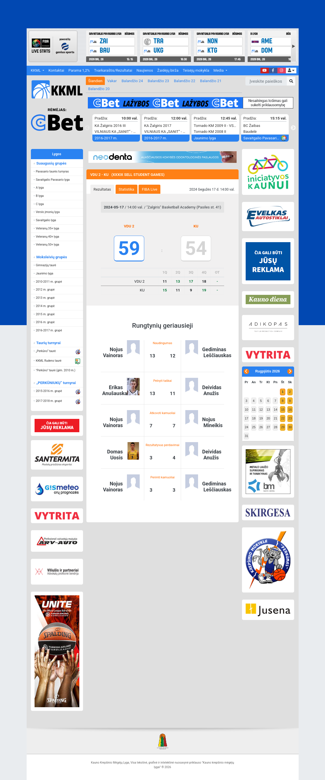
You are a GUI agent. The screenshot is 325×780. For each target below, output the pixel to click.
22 (282, 418)
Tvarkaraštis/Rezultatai (113, 70)
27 (268, 427)
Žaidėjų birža (168, 70)
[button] (291, 71)
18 (254, 418)
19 (261, 418)
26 (261, 427)
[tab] (102, 189)
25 (254, 427)
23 (290, 418)
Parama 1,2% (79, 70)
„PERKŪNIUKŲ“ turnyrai (55, 383)
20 (268, 418)
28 (275, 427)
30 (290, 427)
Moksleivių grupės (51, 257)
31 (246, 436)
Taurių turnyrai (48, 343)
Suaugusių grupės (50, 163)
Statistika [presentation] (126, 189)
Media (218, 70)
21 (275, 418)
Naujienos (145, 70)
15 (282, 409)
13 (268, 409)
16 (290, 409)
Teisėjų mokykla (196, 70)
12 (261, 409)
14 (275, 409)
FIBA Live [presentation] (149, 189)
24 (246, 427)
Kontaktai (56, 70)
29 (282, 427)
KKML (36, 70)
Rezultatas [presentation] (102, 189)
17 (246, 418)
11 (254, 409)
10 (246, 409)
